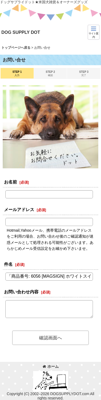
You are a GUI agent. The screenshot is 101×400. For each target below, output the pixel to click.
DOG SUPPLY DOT (20, 32)
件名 (8, 264)
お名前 (10, 181)
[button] (94, 32)
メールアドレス (19, 209)
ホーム (51, 366)
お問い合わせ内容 (21, 291)
